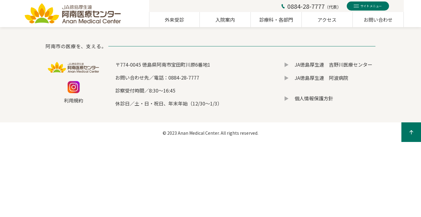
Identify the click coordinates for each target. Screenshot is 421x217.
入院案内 (225, 19)
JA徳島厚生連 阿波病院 (321, 77)
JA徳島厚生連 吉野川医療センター (333, 64)
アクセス (326, 19)
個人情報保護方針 (314, 98)
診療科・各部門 (276, 19)
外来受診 (174, 19)
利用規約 (73, 100)
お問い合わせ (378, 19)
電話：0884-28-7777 (176, 77)
